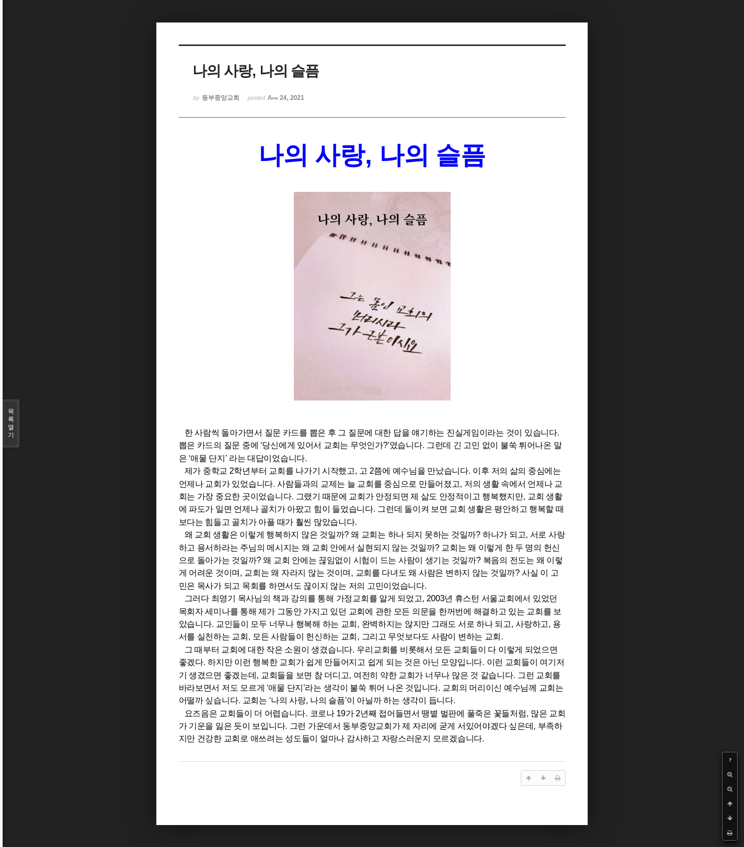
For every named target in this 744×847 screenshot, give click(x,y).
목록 (11, 423)
